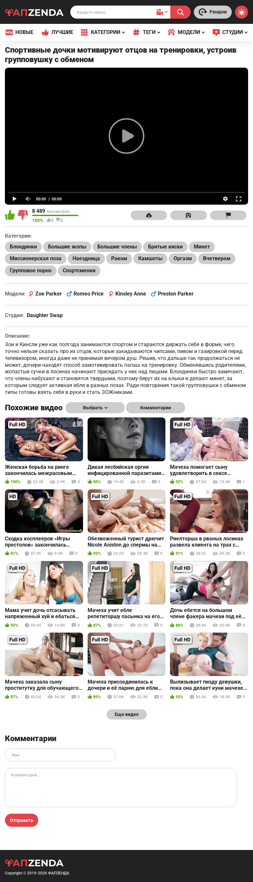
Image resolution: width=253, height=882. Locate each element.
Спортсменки (79, 270)
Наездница (86, 258)
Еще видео (127, 714)
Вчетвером (216, 258)
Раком (119, 258)
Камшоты (150, 258)
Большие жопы (67, 247)
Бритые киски (165, 247)
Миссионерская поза (35, 258)
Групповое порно (31, 270)
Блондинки (23, 247)
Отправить (21, 820)
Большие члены (117, 247)
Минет (202, 247)
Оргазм (183, 258)
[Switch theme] (241, 12)
